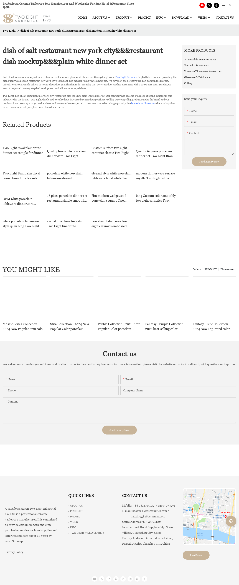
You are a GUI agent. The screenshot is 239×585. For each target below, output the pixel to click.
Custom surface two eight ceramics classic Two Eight (110, 150)
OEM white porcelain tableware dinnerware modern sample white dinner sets (18, 201)
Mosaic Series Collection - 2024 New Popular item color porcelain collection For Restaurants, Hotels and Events (23, 326)
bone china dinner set (143, 103)
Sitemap (17, 541)
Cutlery (197, 269)
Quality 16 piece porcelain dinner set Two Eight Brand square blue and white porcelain (155, 153)
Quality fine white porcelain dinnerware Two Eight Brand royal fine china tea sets (66, 153)
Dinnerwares (227, 269)
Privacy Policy (14, 552)
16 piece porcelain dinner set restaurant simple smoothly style (67, 198)
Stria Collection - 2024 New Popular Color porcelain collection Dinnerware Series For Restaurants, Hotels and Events (70, 326)
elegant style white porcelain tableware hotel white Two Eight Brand (111, 176)
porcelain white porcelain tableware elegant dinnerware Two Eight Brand (65, 176)
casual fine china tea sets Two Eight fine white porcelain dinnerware (64, 223)
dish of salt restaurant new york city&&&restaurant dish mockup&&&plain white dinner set (78, 30)
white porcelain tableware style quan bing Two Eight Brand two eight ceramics (21, 223)
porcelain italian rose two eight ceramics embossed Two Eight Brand (109, 223)
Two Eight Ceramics (126, 77)
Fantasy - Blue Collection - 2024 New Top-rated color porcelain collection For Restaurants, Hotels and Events (211, 326)
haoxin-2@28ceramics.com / (150, 511)
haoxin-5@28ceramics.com (143, 516)
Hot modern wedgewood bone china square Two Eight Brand (108, 198)
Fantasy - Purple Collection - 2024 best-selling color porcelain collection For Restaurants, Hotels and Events (165, 326)
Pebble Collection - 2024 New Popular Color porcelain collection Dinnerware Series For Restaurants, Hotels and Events (119, 326)
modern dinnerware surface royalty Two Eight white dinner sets (155, 176)
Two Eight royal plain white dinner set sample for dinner (23, 150)
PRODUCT (211, 269)
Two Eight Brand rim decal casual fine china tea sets (21, 175)
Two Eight (9, 30)
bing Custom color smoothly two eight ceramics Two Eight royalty (156, 198)
